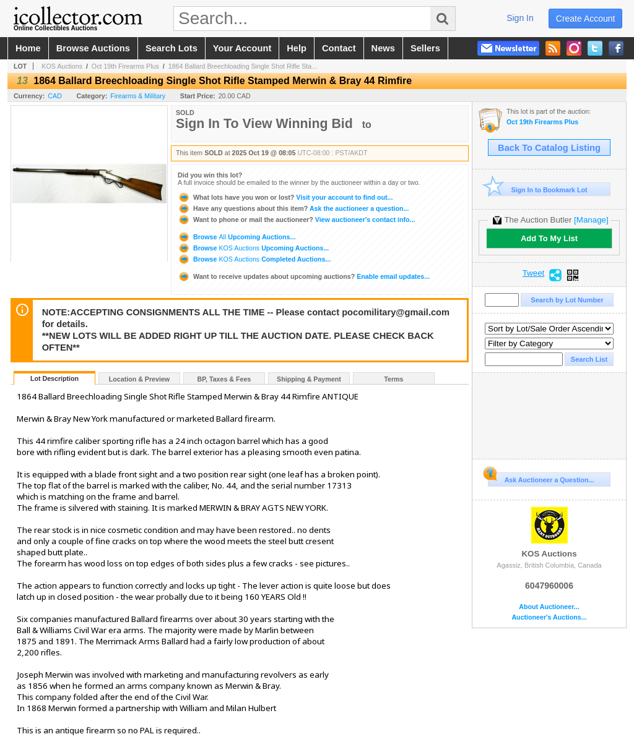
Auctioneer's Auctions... (548, 617)
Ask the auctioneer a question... (293, 208)
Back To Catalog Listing (549, 148)
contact (339, 48)
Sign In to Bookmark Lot (538, 189)
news (383, 48)
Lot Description (54, 378)
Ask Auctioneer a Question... (541, 478)
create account (585, 18)
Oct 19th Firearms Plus (125, 66)
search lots (171, 48)
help (296, 48)
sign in (520, 18)
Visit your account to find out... (285, 197)
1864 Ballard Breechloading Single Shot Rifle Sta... (243, 66)
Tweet (534, 273)
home (28, 48)
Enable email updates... (304, 276)
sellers (425, 48)
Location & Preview (139, 379)
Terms (393, 379)
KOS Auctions (61, 66)
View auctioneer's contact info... (296, 219)
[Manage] (590, 219)
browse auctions (93, 48)
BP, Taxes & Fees (224, 379)
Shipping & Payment (309, 379)
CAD (55, 96)
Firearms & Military (137, 96)
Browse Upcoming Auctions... (236, 237)
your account (242, 48)
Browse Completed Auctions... (254, 259)
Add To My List (549, 238)
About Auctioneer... (549, 606)
